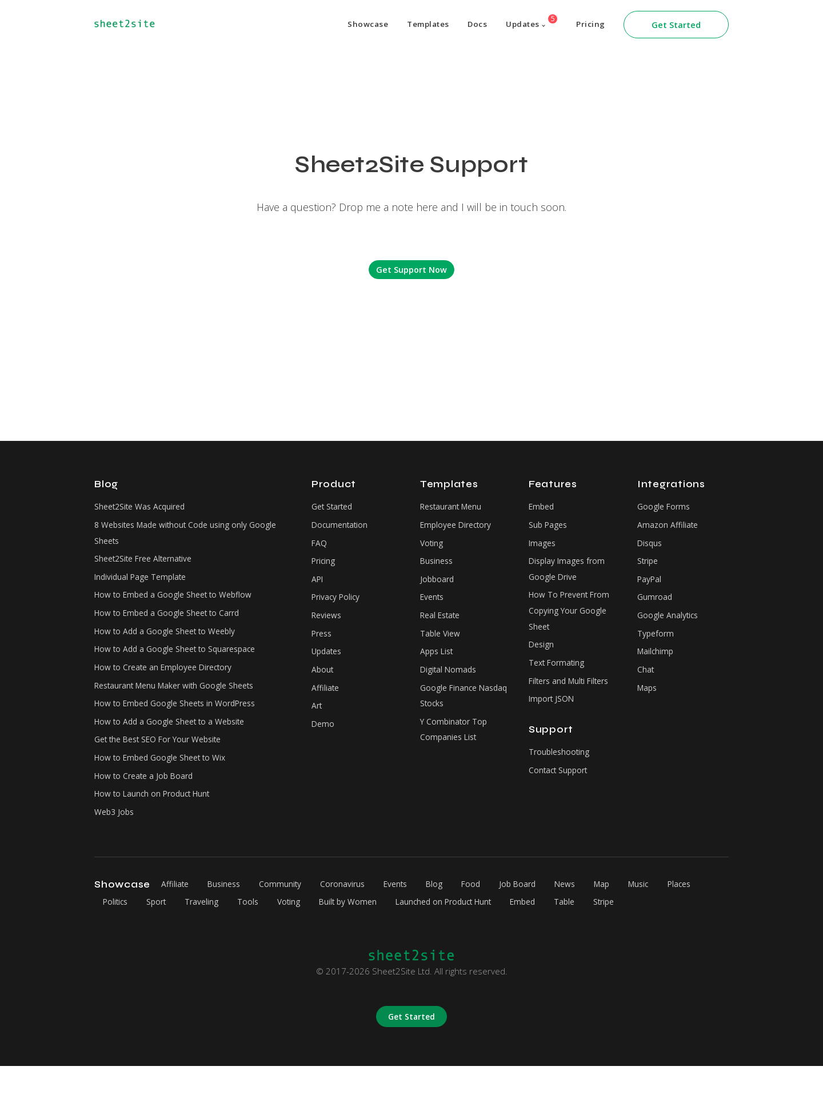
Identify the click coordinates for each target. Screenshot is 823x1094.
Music (679, 912)
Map (638, 912)
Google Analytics (669, 625)
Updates (527, 22)
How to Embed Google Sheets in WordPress (182, 721)
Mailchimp (656, 664)
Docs (470, 24)
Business (438, 566)
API (318, 586)
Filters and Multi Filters (573, 697)
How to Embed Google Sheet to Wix (166, 780)
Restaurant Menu (454, 507)
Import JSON (553, 717)
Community (290, 912)
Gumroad (655, 605)
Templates (418, 24)
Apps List (438, 664)
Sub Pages (549, 527)
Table (653, 930)
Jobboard (438, 586)
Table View (442, 645)
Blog (457, 912)
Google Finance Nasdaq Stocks (450, 712)
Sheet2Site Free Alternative (148, 564)
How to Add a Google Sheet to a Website (176, 741)
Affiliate (326, 704)
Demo (323, 743)
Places (116, 930)
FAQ (319, 546)
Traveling (259, 930)
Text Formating (559, 677)
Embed (543, 507)
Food (496, 912)
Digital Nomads (450, 684)
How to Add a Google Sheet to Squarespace (181, 662)
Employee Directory (459, 527)
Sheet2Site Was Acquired (143, 507)
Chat (646, 684)
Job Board (546, 912)
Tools (309, 930)
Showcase (355, 24)
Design (542, 657)
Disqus (650, 546)
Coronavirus (356, 912)
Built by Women (417, 930)
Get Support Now (411, 269)
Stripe (649, 566)
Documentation (341, 527)
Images (543, 546)
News (597, 912)
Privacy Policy (338, 605)
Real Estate (443, 625)
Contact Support (561, 791)
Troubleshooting (561, 771)
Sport (209, 930)
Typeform (657, 645)
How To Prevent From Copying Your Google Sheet (573, 621)
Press (323, 645)
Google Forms (665, 507)
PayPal (650, 586)
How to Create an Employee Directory (170, 682)
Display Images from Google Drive (569, 575)
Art (317, 724)
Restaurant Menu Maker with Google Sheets (181, 701)
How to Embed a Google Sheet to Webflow (180, 603)
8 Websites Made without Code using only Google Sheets (192, 536)
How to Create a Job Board (147, 800)
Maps (648, 704)
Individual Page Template (144, 584)
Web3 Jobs (115, 839)
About (323, 684)
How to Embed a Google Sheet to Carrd (173, 623)
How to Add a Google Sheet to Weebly (170, 643)
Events (434, 605)
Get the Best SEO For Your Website (165, 760)
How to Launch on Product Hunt (157, 820)
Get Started (676, 24)
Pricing (590, 24)
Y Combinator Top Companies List (456, 749)
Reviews (328, 625)
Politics (164, 930)
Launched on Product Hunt (521, 930)
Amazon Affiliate (669, 527)
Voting (432, 546)
